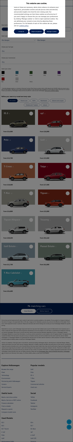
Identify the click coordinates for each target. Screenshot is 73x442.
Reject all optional (36, 31)
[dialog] (36, 221)
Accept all (21, 31)
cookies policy (23, 26)
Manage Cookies (52, 31)
